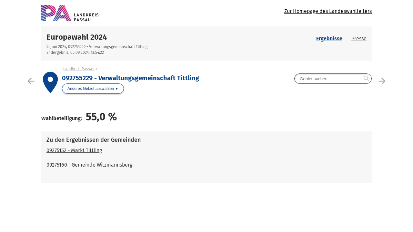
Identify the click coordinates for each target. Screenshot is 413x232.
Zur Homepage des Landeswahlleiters (328, 11)
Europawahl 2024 (76, 37)
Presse (359, 38)
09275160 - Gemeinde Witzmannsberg (89, 165)
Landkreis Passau (79, 69)
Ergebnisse (329, 38)
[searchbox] (333, 78)
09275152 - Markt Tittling (74, 150)
